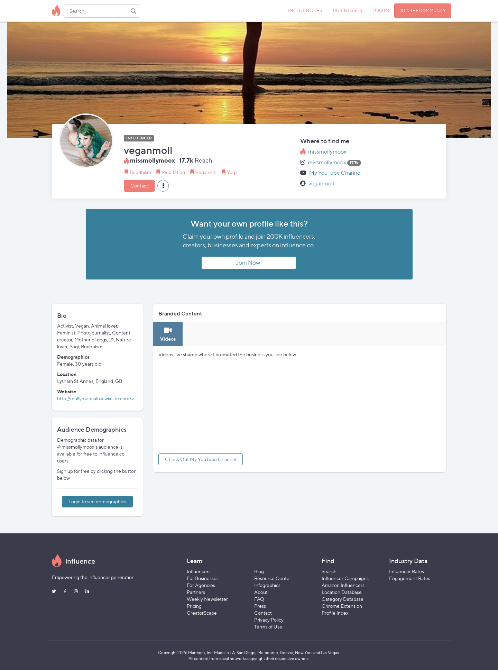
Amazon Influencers (343, 585)
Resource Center (272, 578)
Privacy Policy (269, 620)
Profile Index (335, 613)
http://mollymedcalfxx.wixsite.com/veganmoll (105, 398)
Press (260, 606)
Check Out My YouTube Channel (200, 459)
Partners (196, 592)
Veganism (205, 172)
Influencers (199, 571)
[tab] (168, 334)
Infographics (267, 585)
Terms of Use (268, 627)
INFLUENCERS (305, 10)
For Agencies (201, 585)
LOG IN (380, 10)
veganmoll (321, 183)
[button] (163, 186)
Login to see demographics (97, 501)
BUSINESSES (347, 10)
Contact (139, 186)
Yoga (232, 172)
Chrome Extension (342, 606)
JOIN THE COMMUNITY (423, 10)
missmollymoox (327, 151)
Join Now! (249, 262)
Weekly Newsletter (207, 599)
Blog (259, 571)
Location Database (342, 592)
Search (329, 571)
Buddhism (140, 172)
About (261, 592)
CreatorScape (202, 613)
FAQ (259, 599)
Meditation (173, 172)
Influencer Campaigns (345, 578)
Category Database (342, 599)
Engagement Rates (409, 578)
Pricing (194, 606)
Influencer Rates (406, 571)
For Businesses (203, 578)
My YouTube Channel (335, 172)
